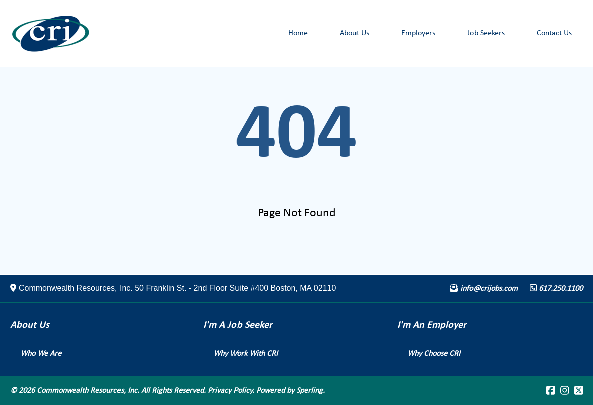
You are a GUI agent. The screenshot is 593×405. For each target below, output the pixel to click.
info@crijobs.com (489, 289)
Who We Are (40, 354)
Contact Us (554, 33)
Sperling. (310, 391)
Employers (418, 33)
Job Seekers (486, 33)
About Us (354, 33)
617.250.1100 (561, 289)
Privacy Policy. (231, 391)
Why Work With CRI (245, 354)
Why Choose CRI (433, 354)
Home (298, 33)
